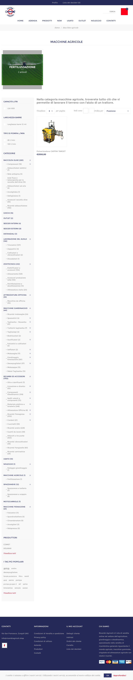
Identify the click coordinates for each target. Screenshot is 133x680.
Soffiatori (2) (12, 350)
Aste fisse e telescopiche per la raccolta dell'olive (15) (16, 180)
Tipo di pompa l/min (14, 133)
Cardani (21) (12, 420)
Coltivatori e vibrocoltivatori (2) (15, 254)
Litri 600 (11, 108)
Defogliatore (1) (13, 196)
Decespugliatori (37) (15, 363)
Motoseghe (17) (13, 353)
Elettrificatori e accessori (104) (13, 269)
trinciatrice (8, 588)
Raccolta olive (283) (13, 160)
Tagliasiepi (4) (13, 332)
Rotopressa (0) (13, 528)
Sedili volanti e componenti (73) (14, 399)
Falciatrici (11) (13, 513)
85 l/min (11, 140)
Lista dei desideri (73, 649)
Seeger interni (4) (12, 223)
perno (11, 580)
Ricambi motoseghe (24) (17, 314)
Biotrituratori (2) (14, 336)
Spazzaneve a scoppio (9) (16, 495)
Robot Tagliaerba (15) (16, 371)
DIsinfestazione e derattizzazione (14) (15, 285)
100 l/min (12, 144)
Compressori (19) (14, 164)
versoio (18, 588)
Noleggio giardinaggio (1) (17, 469)
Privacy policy (40, 637)
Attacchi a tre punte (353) (15, 437)
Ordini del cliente (73, 641)
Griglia (85, 110)
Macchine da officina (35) (16, 302)
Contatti (37, 653)
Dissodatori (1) (13, 259)
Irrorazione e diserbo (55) (16, 387)
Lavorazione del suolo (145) (15, 240)
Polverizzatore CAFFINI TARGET (51, 151)
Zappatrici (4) (13, 249)
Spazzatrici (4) (13, 318)
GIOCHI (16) (8, 213)
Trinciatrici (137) (14, 245)
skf (20, 584)
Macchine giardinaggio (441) (15, 309)
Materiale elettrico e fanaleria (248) (16, 405)
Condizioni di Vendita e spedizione (49, 633)
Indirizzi (69, 637)
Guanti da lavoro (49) (16, 432)
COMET (7, 544)
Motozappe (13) (13, 367)
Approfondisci (119, 675)
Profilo (55, 3)
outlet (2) (8, 218)
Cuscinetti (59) (13, 424)
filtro (20, 576)
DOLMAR (7, 548)
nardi (26, 576)
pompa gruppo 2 (10, 584)
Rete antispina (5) (14, 174)
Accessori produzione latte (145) (16, 279)
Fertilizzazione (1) (14, 479)
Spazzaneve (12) (11, 484)
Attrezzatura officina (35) (15, 296)
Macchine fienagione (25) (14, 508)
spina (25, 584)
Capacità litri (11, 101)
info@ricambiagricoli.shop (13, 638)
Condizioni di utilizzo (43, 641)
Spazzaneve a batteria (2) (16, 489)
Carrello (69, 645)
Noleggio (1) (9, 464)
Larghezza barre (13, 117)
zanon (25, 588)
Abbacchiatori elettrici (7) (16, 169)
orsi (5, 580)
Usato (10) (8, 459)
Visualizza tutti (10, 553)
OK (107, 675)
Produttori (38, 649)
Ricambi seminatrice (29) (16, 453)
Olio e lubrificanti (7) (16, 382)
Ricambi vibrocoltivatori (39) (17, 443)
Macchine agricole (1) (14, 475)
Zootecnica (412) (12, 264)
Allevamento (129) (14, 274)
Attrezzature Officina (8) (17, 410)
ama (6, 568)
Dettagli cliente (73, 633)
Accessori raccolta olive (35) (17, 201)
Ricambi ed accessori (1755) (14, 377)
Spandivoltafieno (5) (15, 517)
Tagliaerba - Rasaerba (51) (16, 323)
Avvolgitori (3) (13, 524)
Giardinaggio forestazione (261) (14, 358)
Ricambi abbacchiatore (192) (17, 207)
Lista (91, 110)
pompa (19, 580)
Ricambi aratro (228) (16, 428)
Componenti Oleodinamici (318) (15, 393)
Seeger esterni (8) (12, 229)
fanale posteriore (10, 576)
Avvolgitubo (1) (13, 192)
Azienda (37, 645)
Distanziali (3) (10, 234)
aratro (13, 568)
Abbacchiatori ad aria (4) (16, 187)
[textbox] (109, 11)
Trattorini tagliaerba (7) (17, 328)
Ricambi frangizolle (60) (17, 448)
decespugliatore (10, 572)
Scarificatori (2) (13, 340)
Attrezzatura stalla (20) (17, 290)
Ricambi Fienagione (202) (15, 415)
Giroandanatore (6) (15, 520)
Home (57, 28)
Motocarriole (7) (12, 501)
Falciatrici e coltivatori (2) (16, 345)
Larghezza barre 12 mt (17, 124)
